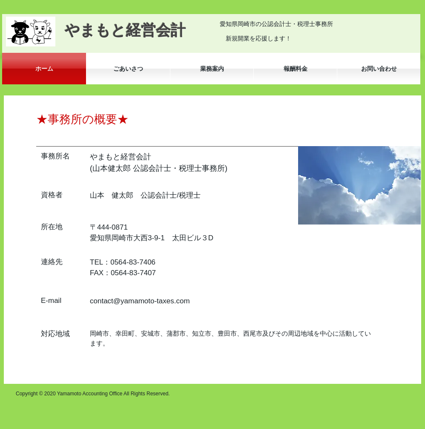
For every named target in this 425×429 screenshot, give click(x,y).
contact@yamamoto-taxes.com (140, 301)
